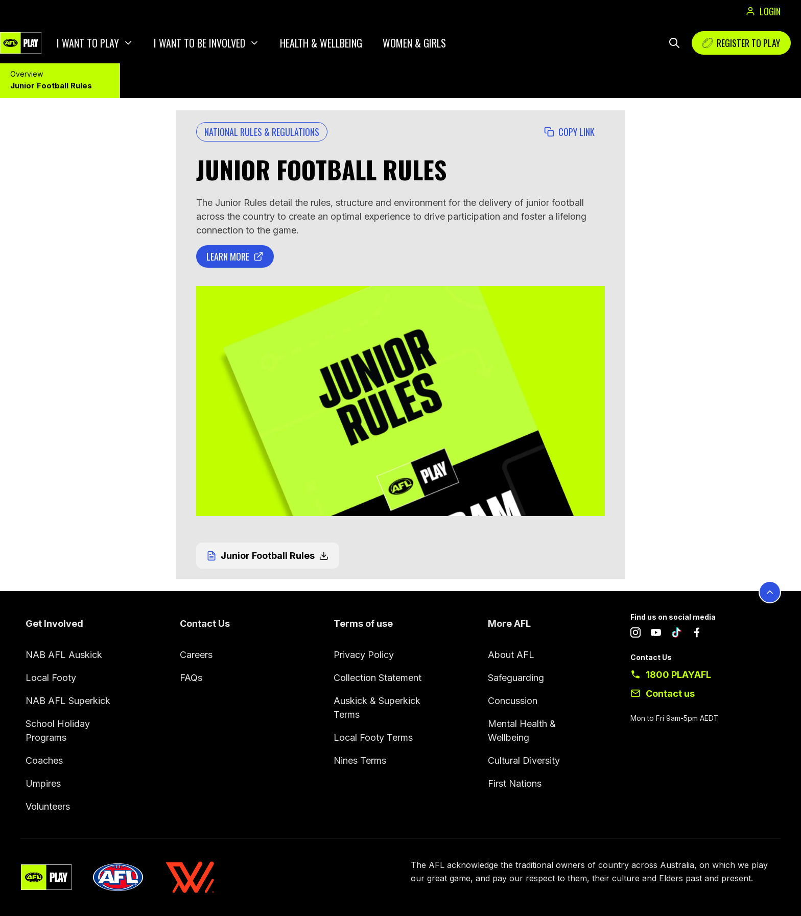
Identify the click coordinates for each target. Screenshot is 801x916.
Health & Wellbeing (321, 43)
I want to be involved (199, 43)
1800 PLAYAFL (678, 674)
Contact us (670, 693)
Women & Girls (414, 43)
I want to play (88, 43)
